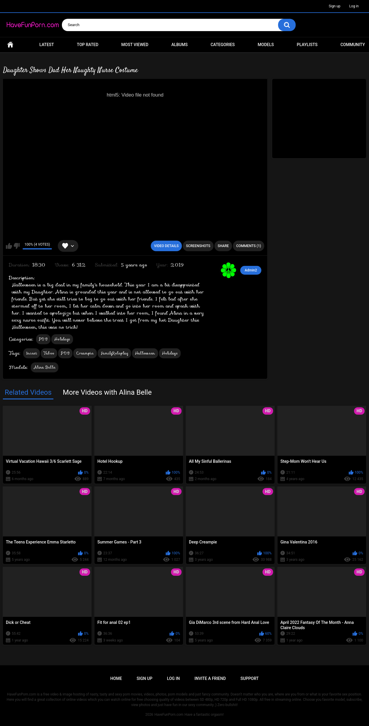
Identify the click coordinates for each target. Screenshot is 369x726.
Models (266, 44)
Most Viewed (134, 44)
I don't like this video (16, 246)
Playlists (307, 44)
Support (250, 678)
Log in (354, 6)
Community (353, 44)
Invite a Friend (210, 678)
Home (10, 44)
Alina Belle (44, 367)
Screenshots (198, 246)
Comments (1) (248, 246)
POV (43, 339)
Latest (46, 44)
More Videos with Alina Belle (107, 392)
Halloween (145, 353)
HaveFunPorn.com (168, 715)
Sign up (335, 6)
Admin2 (251, 270)
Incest (31, 353)
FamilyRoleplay (114, 353)
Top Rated (87, 44)
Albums (179, 44)
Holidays (62, 339)
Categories (223, 44)
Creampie (85, 353)
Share (223, 246)
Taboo (49, 353)
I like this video (9, 246)
